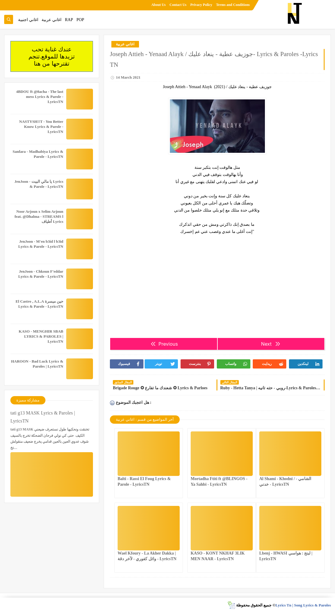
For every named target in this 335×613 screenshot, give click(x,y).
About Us (158, 5)
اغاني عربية (51, 20)
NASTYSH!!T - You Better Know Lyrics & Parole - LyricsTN (41, 126)
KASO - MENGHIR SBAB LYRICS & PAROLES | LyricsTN (41, 336)
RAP (69, 20)
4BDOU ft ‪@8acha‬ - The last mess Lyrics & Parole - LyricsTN (39, 96)
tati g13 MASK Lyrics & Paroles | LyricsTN (42, 416)
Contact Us (178, 5)
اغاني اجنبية (28, 20)
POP (80, 20)
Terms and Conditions (233, 5)
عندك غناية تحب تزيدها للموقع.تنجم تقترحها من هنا (52, 56)
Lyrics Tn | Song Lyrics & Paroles (303, 605)
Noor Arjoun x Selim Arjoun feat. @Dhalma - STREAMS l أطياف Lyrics (39, 216)
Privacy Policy (201, 5)
